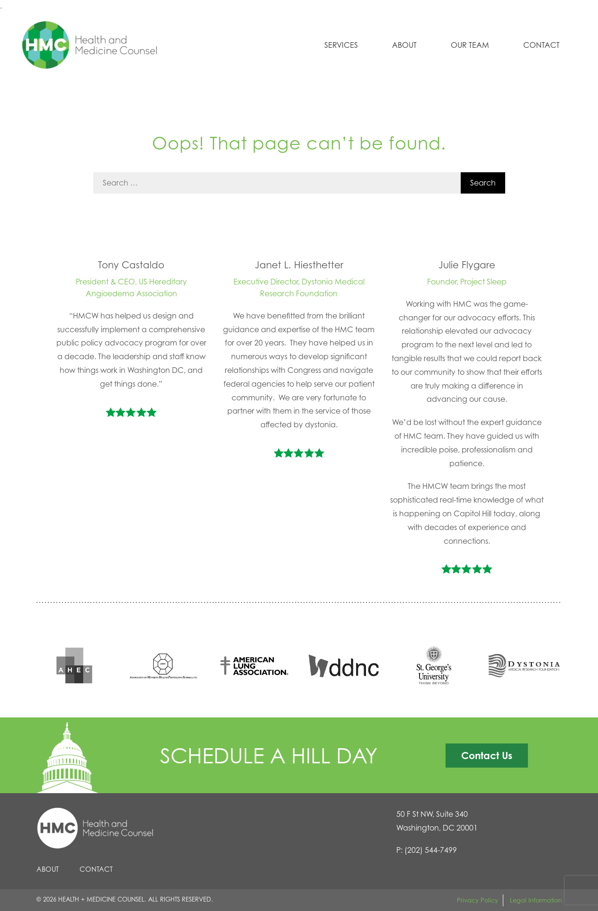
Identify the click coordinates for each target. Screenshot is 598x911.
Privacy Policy (477, 900)
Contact (541, 45)
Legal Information (536, 900)
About (404, 45)
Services (341, 45)
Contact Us (486, 755)
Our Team (470, 45)
